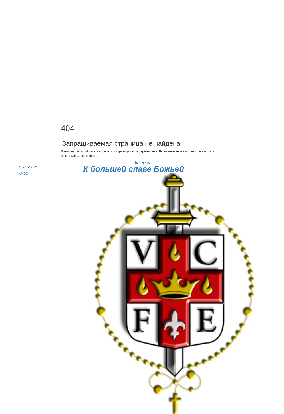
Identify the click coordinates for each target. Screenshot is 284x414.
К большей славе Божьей (133, 169)
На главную (142, 162)
